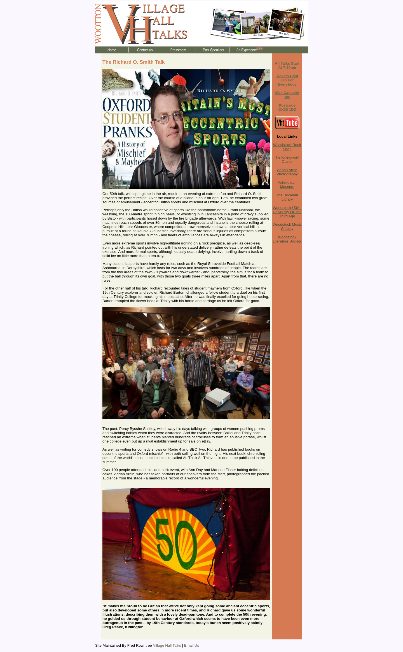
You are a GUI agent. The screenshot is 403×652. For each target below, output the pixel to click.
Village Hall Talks (167, 645)
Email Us (191, 645)
